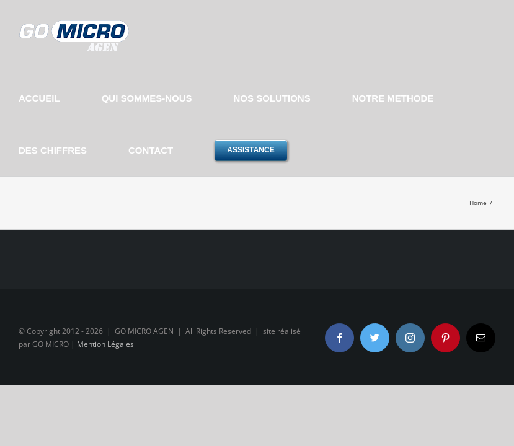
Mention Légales (105, 344)
